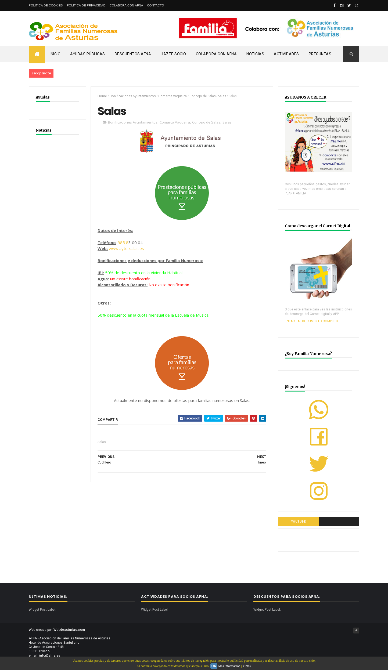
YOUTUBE (298, 521)
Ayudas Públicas (87, 54)
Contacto (155, 5)
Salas (222, 96)
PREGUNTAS (320, 54)
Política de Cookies (46, 5)
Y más (246, 666)
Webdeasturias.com (69, 630)
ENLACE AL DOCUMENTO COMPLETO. (312, 321)
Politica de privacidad (86, 5)
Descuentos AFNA (133, 54)
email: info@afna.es (44, 655)
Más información (229, 666)
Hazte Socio (173, 54)
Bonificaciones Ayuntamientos (133, 96)
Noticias (255, 54)
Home (102, 96)
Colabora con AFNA (126, 5)
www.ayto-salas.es (126, 248)
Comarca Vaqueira (172, 96)
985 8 (123, 242)
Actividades (286, 54)
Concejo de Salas (202, 96)
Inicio (55, 54)
